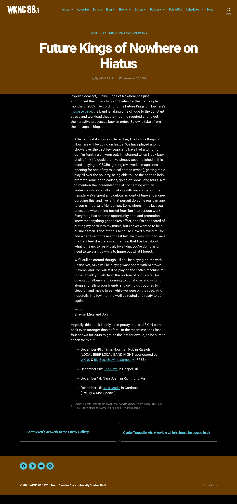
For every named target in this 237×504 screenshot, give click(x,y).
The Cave (111, 374)
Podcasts (167, 9)
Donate (108, 9)
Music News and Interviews (128, 38)
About (77, 9)
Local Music (98, 38)
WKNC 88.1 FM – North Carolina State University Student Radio (70, 494)
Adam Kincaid (83, 409)
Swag (210, 14)
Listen (150, 9)
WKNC (86, 365)
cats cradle (98, 409)
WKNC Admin (106, 83)
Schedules (203, 9)
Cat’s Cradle (112, 393)
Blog (120, 9)
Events (134, 9)
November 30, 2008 (135, 83)
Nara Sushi (144, 409)
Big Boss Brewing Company (115, 365)
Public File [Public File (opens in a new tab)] (186, 9)
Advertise (94, 9)
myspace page (82, 117)
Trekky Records (131, 413)
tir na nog (115, 413)
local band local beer (124, 409)
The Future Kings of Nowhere (92, 413)
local (109, 409)
